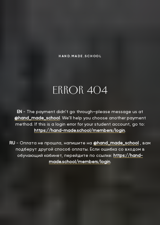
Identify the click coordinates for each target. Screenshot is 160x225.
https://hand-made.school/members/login (79, 130)
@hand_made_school (37, 118)
